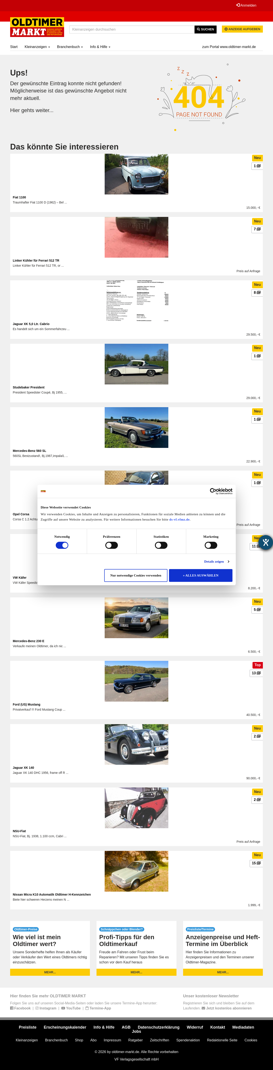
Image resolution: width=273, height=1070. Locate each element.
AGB (126, 1027)
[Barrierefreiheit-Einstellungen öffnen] (265, 542)
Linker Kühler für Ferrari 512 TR (36, 260)
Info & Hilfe (100, 47)
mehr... (50, 972)
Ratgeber (135, 1040)
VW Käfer (19, 577)
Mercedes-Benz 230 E (28, 641)
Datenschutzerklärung (159, 1027)
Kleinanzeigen (37, 47)
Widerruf (195, 1027)
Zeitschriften (159, 1040)
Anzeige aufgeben (242, 29)
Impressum (112, 1040)
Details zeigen (214, 561)
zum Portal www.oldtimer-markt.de (229, 47)
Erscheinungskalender (65, 1027)
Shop (79, 1040)
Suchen (205, 29)
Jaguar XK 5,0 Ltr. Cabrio (31, 324)
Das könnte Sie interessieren (64, 146)
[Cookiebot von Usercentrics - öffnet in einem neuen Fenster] (213, 491)
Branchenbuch (70, 47)
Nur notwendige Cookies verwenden (135, 575)
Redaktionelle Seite (222, 1040)
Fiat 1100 (19, 197)
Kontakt (217, 1027)
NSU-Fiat (19, 831)
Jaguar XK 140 (23, 767)
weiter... (45, 110)
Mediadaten (243, 1027)
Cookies (251, 1040)
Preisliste (27, 1027)
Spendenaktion (188, 1040)
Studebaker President (29, 387)
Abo (93, 1040)
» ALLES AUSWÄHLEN (201, 575)
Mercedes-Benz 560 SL (29, 451)
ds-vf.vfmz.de (179, 519)
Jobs (136, 1031)
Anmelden (246, 5)
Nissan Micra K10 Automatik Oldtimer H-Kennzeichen (52, 894)
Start (14, 47)
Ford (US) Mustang (26, 704)
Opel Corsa (21, 514)
